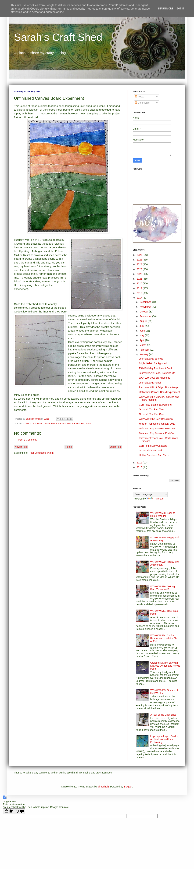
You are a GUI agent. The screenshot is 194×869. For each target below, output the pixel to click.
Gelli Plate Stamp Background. (155, 404)
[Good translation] (8, 811)
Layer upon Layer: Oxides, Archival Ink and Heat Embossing (164, 739)
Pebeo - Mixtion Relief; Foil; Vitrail (74, 423)
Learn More (165, 8)
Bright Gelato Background (153, 363)
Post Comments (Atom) (41, 452)
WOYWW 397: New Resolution (156, 419)
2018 (140, 293)
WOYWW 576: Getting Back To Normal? (162, 588)
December (145, 302)
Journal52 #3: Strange (151, 358)
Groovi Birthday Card (150, 450)
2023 (140, 269)
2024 (140, 264)
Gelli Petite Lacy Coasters (153, 445)
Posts (139, 96)
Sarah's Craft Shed (58, 37)
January (144, 354)
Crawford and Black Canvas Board (40, 423)
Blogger (128, 786)
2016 (140, 462)
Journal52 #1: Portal (150, 382)
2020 (140, 283)
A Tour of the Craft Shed (163, 714)
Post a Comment (27, 439)
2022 (140, 274)
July (142, 326)
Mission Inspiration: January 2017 (157, 423)
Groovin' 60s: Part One (151, 414)
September (145, 316)
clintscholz (103, 786)
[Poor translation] (19, 811)
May (142, 335)
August (143, 321)
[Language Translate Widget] (150, 494)
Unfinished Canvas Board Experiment (159, 392)
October (144, 311)
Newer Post (21, 446)
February (144, 349)
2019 (140, 288)
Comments (142, 102)
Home (68, 446)
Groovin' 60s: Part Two (151, 409)
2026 (140, 255)
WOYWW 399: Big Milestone (154, 377)
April (142, 340)
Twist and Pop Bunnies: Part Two (157, 428)
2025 (140, 259)
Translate (155, 498)
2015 (140, 467)
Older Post (115, 446)
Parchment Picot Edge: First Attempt (158, 387)
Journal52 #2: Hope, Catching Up (157, 373)
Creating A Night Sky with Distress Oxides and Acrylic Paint (165, 665)
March (143, 345)
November (145, 306)
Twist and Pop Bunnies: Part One (157, 433)
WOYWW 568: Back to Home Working (162, 514)
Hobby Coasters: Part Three (154, 455)
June (142, 330)
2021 (140, 278)
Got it (180, 8)
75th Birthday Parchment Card (155, 368)
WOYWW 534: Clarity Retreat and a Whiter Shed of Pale (164, 638)
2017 (140, 297)
